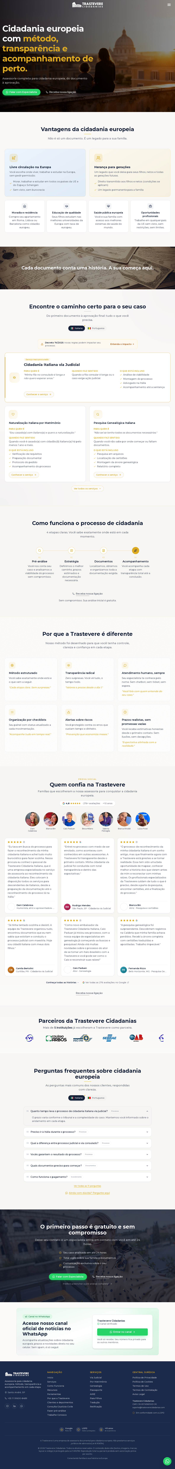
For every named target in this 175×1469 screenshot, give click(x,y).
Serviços (51, 1381)
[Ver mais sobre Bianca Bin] (51, 821)
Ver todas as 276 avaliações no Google (106, 982)
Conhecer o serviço (38, 394)
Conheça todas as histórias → (62, 982)
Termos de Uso (140, 1386)
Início (50, 1377)
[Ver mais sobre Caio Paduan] (69, 821)
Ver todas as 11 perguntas (87, 1186)
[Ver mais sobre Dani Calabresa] (32, 822)
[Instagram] (7, 1406)
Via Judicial (96, 1377)
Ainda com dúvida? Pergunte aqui (87, 1193)
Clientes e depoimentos (60, 1402)
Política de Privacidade (144, 1377)
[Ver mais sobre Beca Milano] (87, 821)
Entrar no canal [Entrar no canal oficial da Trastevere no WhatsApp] (122, 1331)
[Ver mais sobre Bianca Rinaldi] (124, 821)
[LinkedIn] (14, 1406)
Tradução (95, 1402)
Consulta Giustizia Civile (60, 1406)
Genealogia (96, 1386)
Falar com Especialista (21, 92)
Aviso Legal (138, 1394)
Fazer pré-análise (56, 1410)
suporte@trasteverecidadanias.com (148, 1407)
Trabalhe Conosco (57, 1415)
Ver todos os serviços (87, 488)
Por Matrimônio (98, 1381)
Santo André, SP (15, 1392)
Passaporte (96, 1390)
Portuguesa (96, 328)
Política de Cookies (142, 1381)
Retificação (96, 1406)
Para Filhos (96, 1398)
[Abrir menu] (169, 4)
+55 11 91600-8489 (16, 1398)
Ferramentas (54, 1394)
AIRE (92, 1394)
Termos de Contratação (144, 1390)
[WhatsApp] (21, 1406)
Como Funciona (55, 1386)
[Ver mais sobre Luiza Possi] (143, 821)
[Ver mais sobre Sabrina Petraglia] (106, 822)
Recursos (52, 1390)
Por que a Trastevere (58, 1398)
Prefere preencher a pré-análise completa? (87, 1283)
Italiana (78, 328)
